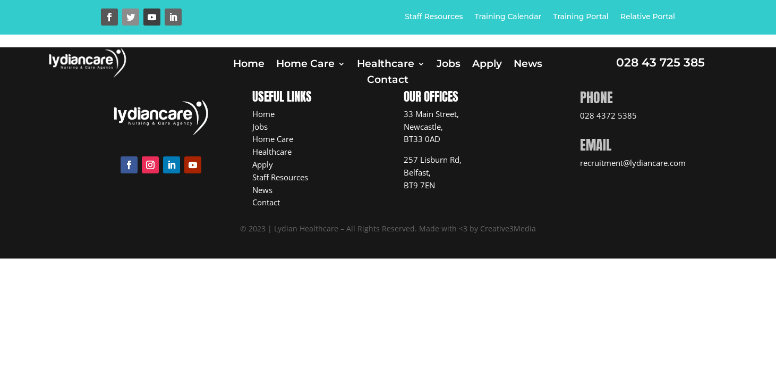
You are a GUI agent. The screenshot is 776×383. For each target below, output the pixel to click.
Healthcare (385, 65)
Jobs (449, 65)
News (528, 65)
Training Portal (580, 17)
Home (249, 65)
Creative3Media (508, 228)
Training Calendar (508, 17)
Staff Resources (434, 17)
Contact (387, 81)
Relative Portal (647, 17)
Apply (487, 65)
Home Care (305, 65)
